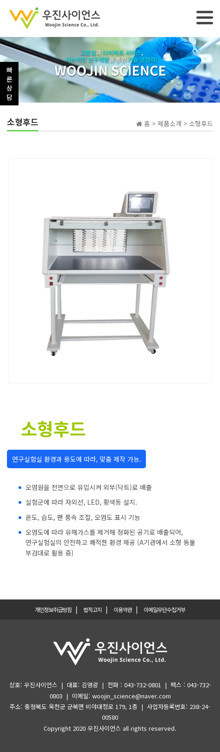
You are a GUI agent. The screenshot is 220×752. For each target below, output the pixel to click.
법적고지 (92, 609)
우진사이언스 (104, 728)
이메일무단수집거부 (164, 609)
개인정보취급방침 (53, 609)
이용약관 (122, 609)
